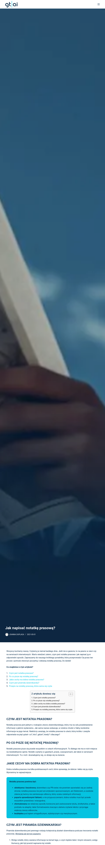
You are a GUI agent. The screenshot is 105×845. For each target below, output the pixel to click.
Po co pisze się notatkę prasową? (23, 676)
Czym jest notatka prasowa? (21, 673)
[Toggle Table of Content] (69, 694)
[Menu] (99, 4)
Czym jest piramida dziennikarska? (24, 683)
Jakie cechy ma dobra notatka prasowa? (26, 679)
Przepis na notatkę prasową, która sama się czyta (30, 686)
